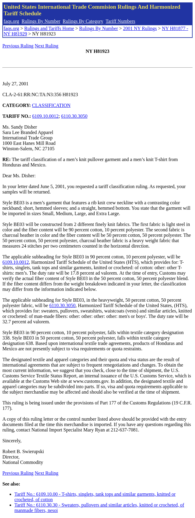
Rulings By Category (83, 21)
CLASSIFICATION (51, 105)
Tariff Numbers (120, 21)
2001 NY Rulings (140, 28)
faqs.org (11, 21)
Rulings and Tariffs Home (49, 28)
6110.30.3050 (74, 116)
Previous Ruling (18, 45)
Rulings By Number (41, 21)
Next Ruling (47, 45)
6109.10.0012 (45, 116)
